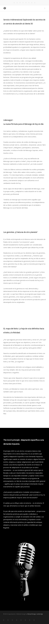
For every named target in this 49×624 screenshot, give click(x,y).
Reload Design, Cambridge (35, 614)
